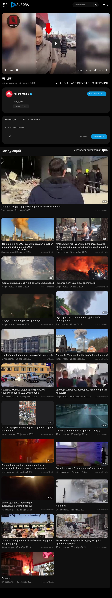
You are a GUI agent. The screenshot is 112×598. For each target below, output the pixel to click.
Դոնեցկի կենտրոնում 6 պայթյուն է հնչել (78, 430)
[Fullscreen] (105, 70)
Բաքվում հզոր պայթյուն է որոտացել (76, 282)
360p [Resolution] (101, 70)
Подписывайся (97, 94)
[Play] (6, 70)
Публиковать (99, 136)
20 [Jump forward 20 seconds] (91, 70)
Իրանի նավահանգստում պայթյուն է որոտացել (27, 355)
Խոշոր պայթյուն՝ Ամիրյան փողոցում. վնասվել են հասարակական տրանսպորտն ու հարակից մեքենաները (82, 247)
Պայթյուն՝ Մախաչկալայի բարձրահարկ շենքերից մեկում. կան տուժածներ (23, 391)
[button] (105, 5)
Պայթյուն (61, 505)
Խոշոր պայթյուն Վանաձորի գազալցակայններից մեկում (16, 504)
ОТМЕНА (83, 136)
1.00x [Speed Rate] (86, 70)
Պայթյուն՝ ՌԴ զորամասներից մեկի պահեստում (82, 355)
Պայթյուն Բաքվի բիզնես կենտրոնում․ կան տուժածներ (31, 206)
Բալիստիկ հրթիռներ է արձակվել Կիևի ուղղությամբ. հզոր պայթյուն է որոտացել (23, 467)
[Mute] (95, 70)
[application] (56, 43)
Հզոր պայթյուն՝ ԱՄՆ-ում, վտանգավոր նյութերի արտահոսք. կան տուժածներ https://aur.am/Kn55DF (27, 247)
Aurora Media (23, 93)
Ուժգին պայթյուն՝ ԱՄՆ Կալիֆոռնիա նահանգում (27, 282)
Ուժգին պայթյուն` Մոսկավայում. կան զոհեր (79, 468)
